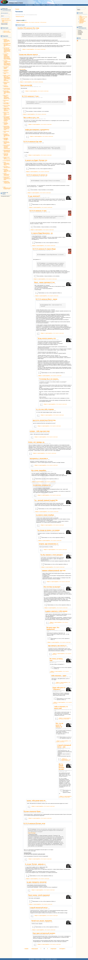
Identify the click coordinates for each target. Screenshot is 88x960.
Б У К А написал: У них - (30, 96)
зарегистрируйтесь (24, 22)
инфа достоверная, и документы (37, 129)
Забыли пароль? (5, 22)
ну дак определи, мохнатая (36, 882)
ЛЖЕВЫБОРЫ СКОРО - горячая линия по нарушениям (7, 109)
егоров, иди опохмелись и (48, 544)
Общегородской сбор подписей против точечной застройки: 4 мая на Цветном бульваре (7, 118)
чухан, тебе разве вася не (36, 800)
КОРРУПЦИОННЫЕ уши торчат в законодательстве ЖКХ (7, 45)
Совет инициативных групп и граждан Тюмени (7, 163)
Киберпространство (20, 16)
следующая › (53, 948)
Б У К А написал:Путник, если (34, 823)
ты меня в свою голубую (45, 515)
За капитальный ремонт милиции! (7, 89)
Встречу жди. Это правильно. (53, 628)
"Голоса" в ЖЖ (82, 18)
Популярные (37, 4)
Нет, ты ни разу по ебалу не (59, 725)
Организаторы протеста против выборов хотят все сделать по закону (7, 128)
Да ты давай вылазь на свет (61, 766)
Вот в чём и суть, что (31, 117)
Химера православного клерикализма (6, 174)
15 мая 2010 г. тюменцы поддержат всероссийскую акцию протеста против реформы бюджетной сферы (7, 56)
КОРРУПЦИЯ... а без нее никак (7, 103)
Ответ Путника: (22, 69)
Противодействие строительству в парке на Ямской (7, 151)
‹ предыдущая (34, 948)
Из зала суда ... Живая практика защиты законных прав (7, 92)
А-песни (80, 17)
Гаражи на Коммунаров (6, 86)
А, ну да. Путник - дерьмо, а (35, 864)
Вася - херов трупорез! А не (44, 282)
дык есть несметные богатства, (44, 420)
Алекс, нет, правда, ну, (36, 442)
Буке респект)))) (26, 85)
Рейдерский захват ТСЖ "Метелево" (6, 154)
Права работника (82, 21)
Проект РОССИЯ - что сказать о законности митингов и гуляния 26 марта (7, 147)
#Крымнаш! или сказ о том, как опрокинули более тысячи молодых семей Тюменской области (7, 50)
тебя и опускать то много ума (61, 707)
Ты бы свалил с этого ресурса (51, 555)
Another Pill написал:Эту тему (28, 28)
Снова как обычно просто (28, 54)
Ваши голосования (7, 32)
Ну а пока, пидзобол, (38, 470)
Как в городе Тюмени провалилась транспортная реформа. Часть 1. (7, 97)
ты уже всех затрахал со (42, 485)
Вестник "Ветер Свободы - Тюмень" (6, 83)
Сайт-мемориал (29, 4)
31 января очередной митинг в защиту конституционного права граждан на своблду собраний (7, 62)
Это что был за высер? (52, 587)
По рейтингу (60, 4)
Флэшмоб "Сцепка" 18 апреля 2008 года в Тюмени (7, 170)
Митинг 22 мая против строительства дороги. (6, 113)
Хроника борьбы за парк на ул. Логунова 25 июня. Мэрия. (7, 178)
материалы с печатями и (39, 458)
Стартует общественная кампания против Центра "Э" (7, 40)
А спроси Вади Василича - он (42, 233)
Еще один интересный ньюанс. (44, 933)
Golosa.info (13, 1)
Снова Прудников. (7, 160)
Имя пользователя (4, 13)
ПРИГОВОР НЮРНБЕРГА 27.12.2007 (6, 139)
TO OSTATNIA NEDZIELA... (6, 71)
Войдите (18, 22)
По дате (43, 4)
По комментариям (51, 4)
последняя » (62, 948)
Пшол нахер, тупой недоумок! (39, 895)
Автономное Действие (81, 22)
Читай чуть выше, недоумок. (41, 921)
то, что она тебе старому (45, 409)
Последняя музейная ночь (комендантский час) (7, 135)
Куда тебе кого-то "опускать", (59, 688)
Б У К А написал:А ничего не (37, 175)
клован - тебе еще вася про (40, 431)
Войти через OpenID (5, 18)
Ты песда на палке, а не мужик (48, 530)
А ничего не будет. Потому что (36, 160)
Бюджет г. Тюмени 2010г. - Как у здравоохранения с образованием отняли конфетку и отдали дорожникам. (7, 78)
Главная (17, 9)
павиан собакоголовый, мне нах (54, 570)
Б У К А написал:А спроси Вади (44, 249)
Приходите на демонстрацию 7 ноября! (7, 142)
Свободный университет (81, 20)
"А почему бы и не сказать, (49, 379)
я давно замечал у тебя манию (56, 611)
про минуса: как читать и (57, 645)
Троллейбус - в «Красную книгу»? (7, 167)
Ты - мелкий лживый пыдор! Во (46, 500)
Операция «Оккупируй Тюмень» (6, 123)
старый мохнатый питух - (39, 907)
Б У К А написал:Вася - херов (46, 299)
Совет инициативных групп (83, 16)
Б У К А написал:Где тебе (33, 141)
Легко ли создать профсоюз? (7, 106)
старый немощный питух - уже (64, 746)
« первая (26, 948)
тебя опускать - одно (58, 675)
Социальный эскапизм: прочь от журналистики (7, 182)
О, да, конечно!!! (34, 196)
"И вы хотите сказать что (46, 338)
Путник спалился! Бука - (32, 811)
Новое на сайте (6, 31)
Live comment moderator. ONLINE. (6, 67)
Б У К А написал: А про (38, 211)
